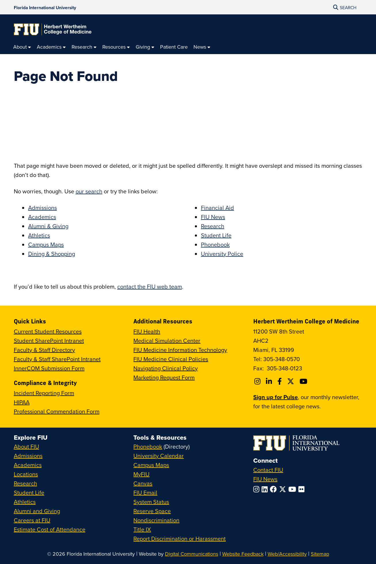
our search (89, 191)
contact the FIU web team (149, 286)
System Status (151, 502)
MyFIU (141, 474)
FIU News (213, 217)
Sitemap (320, 553)
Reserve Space (152, 511)
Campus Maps (46, 244)
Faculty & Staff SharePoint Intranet (57, 359)
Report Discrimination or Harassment (179, 538)
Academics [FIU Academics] (28, 465)
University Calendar (158, 455)
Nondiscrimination (156, 520)
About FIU (26, 446)
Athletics (39, 235)
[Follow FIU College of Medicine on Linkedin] (270, 381)
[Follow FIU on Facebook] (274, 489)
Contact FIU (268, 470)
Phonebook (215, 244)
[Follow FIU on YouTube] (293, 489)
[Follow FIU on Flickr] (302, 489)
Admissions (42, 207)
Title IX (142, 529)
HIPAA (22, 402)
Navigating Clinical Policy (165, 368)
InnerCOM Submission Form (49, 368)
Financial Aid (217, 207)
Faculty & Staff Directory (44, 350)
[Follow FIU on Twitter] (283, 489)
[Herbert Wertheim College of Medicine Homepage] (52, 29)
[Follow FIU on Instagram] (257, 489)
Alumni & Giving (48, 226)
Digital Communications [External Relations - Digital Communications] (191, 553)
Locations (26, 474)
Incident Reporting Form (44, 393)
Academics (42, 217)
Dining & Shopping (51, 253)
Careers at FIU (32, 520)
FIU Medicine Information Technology (180, 350)
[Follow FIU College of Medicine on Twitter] (291, 381)
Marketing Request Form (164, 377)
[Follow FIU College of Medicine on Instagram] (258, 381)
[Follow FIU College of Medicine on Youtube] (304, 381)
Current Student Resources (48, 331)
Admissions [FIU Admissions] (28, 455)
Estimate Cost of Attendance (49, 529)
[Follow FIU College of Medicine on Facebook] (280, 381)
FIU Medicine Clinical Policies (170, 359)
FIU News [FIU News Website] (265, 479)
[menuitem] (22, 47)
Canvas (142, 483)
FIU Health (146, 331)
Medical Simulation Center (166, 340)
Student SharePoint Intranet (49, 340)
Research (212, 226)
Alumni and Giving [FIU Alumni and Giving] (37, 511)
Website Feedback (243, 553)
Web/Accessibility (287, 553)
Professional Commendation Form (56, 411)
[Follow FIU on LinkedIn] (266, 489)
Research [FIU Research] (25, 483)
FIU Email (145, 492)
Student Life (216, 235)
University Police (222, 253)
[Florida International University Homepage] (45, 7)
